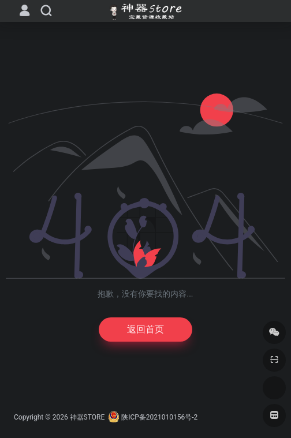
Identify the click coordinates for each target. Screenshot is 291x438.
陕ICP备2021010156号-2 (159, 417)
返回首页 (145, 329)
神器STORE (87, 417)
